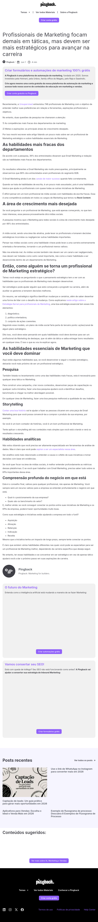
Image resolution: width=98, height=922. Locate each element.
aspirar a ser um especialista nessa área (55, 449)
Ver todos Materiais (45, 12)
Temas (25, 12)
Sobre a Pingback (68, 12)
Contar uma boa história (14, 410)
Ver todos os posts (83, 760)
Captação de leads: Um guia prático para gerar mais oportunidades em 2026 (25, 802)
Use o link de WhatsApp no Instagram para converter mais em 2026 (71, 770)
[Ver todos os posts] (94, 760)
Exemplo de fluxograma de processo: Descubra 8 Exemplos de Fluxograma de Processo (73, 814)
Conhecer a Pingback (68, 890)
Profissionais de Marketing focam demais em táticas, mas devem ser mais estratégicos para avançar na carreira (46, 44)
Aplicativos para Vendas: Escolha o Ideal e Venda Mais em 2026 (22, 812)
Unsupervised (26, 104)
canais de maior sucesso (48, 178)
